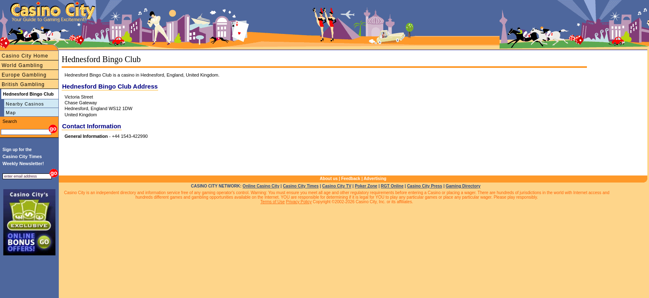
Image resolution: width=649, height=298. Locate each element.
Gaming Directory (463, 186)
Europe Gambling (24, 75)
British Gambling (23, 84)
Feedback (350, 178)
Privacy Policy (299, 201)
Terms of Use (272, 201)
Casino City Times (301, 186)
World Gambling (22, 65)
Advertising (374, 178)
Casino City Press (424, 186)
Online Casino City (261, 186)
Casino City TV (336, 186)
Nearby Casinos (25, 103)
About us (329, 178)
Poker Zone (366, 186)
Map (11, 112)
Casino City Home (25, 56)
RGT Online (392, 186)
